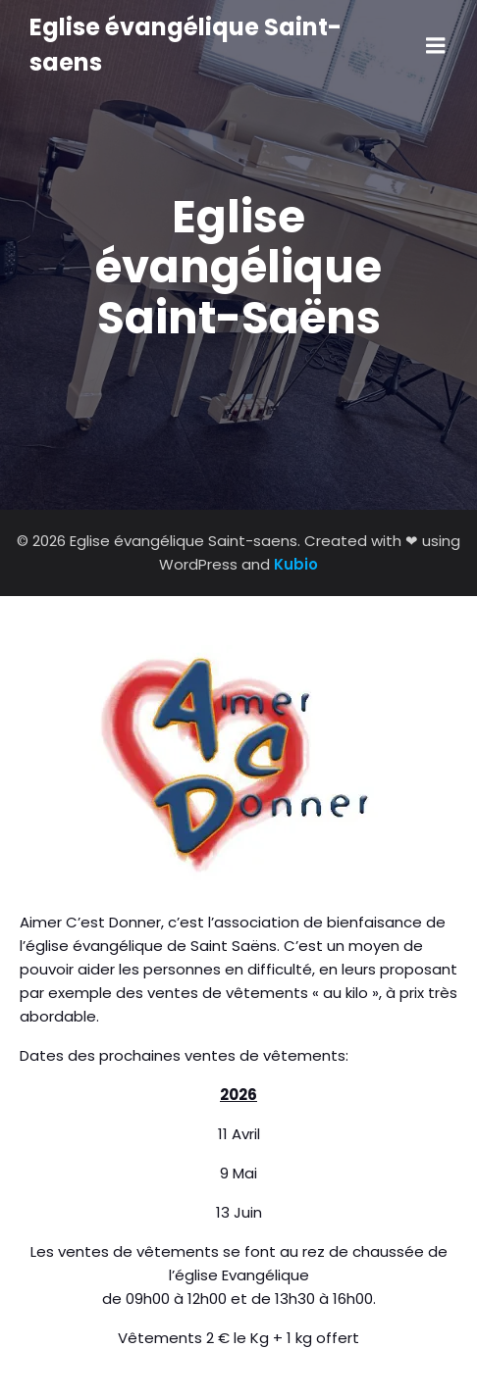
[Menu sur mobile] (436, 46)
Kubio (296, 564)
